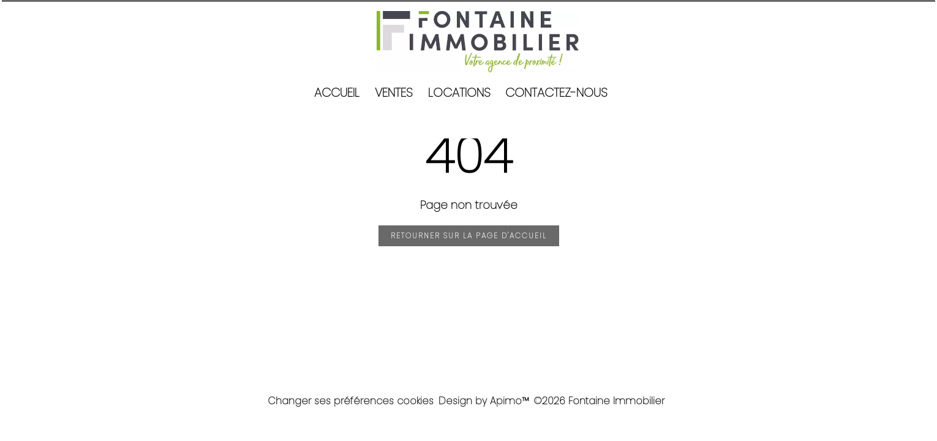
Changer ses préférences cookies (351, 401)
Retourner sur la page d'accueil (469, 235)
